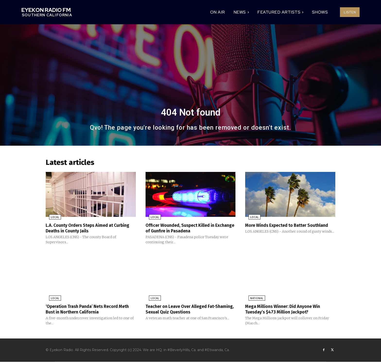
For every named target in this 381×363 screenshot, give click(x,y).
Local (51, 218)
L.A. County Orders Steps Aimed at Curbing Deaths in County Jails (84, 229)
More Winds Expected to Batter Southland (280, 229)
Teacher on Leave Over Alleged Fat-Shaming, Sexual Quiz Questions (185, 309)
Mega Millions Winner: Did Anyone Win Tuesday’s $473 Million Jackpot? (287, 309)
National (253, 299)
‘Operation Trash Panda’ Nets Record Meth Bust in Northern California (86, 309)
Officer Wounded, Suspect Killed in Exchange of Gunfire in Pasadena (184, 229)
